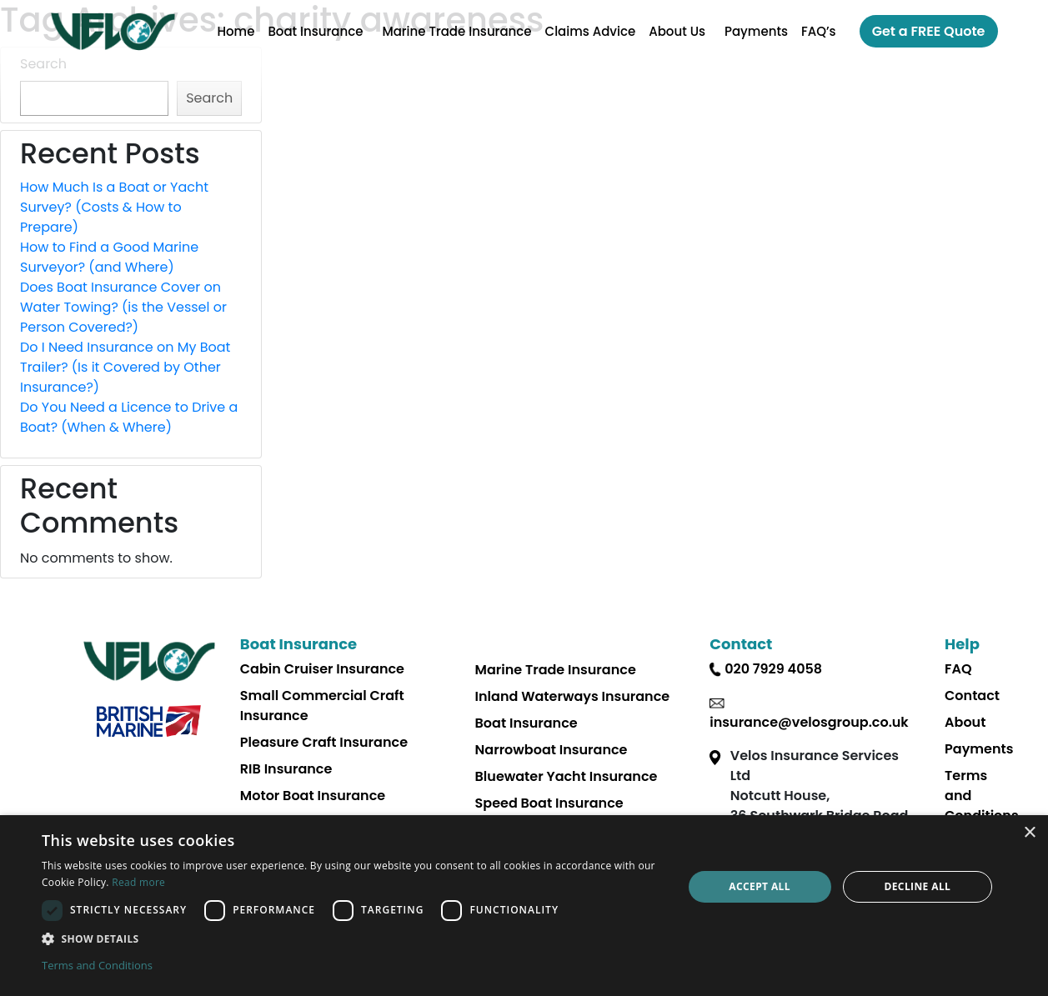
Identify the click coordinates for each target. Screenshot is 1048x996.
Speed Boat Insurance (549, 803)
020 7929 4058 (773, 668)
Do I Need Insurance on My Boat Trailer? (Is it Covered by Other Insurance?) (125, 367)
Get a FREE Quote (928, 31)
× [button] (1029, 833)
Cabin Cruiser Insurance (322, 668)
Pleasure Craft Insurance (324, 742)
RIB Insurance (286, 768)
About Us (677, 31)
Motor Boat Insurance (312, 795)
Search (43, 63)
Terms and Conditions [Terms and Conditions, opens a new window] (97, 965)
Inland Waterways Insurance (572, 696)
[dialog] (524, 905)
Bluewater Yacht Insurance (566, 776)
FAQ (958, 668)
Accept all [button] (759, 886)
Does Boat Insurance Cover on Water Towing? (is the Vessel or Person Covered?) (123, 307)
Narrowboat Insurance (551, 749)
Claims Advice (590, 31)
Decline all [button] (917, 886)
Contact (972, 695)
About (965, 722)
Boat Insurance (315, 31)
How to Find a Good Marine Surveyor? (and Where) (109, 257)
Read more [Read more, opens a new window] (138, 882)
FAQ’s (818, 31)
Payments (756, 31)
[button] (353, 938)
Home (235, 31)
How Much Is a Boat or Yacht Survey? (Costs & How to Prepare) (114, 207)
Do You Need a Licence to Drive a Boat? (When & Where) (129, 417)
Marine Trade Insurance (456, 31)
